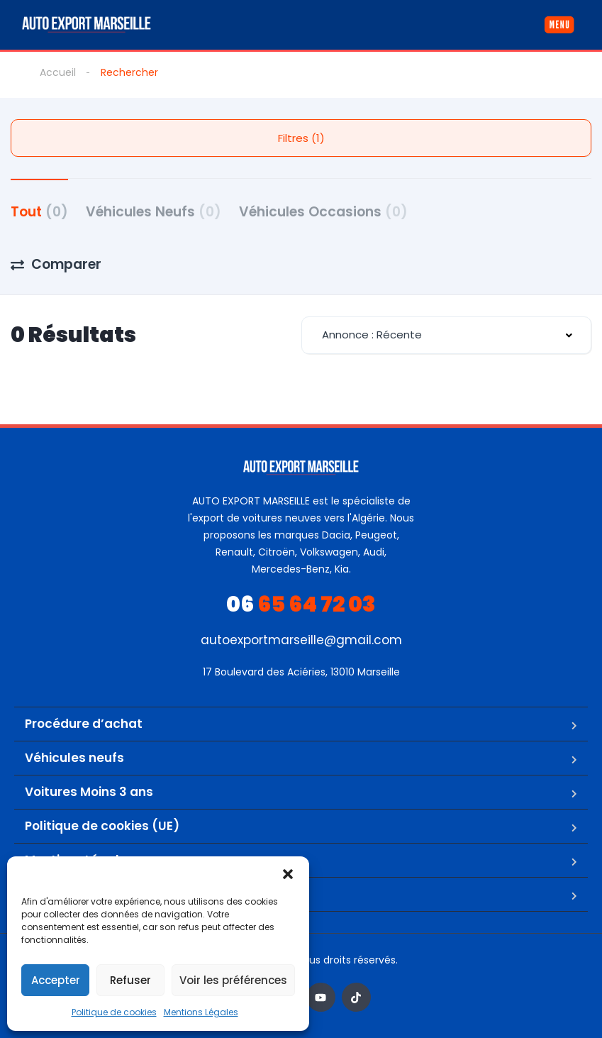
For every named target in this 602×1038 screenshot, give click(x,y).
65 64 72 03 (301, 604)
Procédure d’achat (84, 723)
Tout (39, 211)
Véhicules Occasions (323, 211)
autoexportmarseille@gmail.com (301, 639)
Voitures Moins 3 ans (89, 791)
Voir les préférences (233, 980)
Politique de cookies (114, 1012)
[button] (288, 874)
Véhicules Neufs (153, 211)
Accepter (55, 980)
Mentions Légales (201, 1012)
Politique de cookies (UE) (102, 825)
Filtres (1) (301, 138)
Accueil (58, 72)
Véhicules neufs (74, 757)
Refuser (130, 980)
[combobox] (446, 335)
